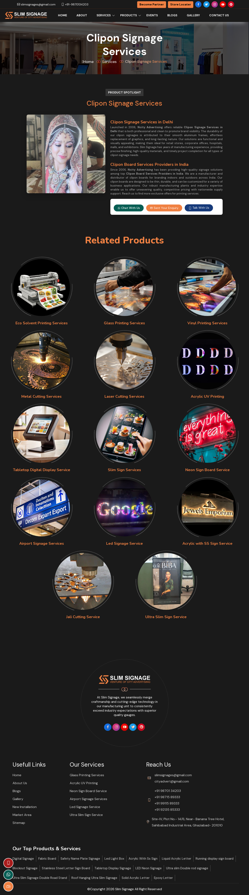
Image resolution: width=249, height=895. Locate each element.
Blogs (172, 15)
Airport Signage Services (88, 799)
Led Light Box (114, 859)
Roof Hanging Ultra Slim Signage (94, 878)
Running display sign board (215, 859)
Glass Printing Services (87, 775)
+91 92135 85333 (167, 809)
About (81, 15)
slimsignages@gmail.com (36, 4)
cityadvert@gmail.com (172, 781)
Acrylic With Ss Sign (143, 859)
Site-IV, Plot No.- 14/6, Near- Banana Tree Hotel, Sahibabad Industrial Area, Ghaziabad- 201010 (188, 822)
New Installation (25, 807)
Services (104, 15)
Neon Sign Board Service (88, 791)
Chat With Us (128, 208)
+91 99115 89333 (167, 803)
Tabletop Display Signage (112, 868)
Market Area (22, 815)
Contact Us (219, 15)
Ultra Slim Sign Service (86, 815)
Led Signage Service (85, 807)
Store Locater (180, 4)
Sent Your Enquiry (164, 208)
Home (62, 15)
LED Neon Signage (148, 868)
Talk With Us (198, 208)
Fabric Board (47, 859)
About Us (20, 783)
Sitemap (19, 823)
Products (128, 15)
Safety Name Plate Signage (80, 859)
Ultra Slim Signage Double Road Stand (40, 878)
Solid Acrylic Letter (136, 878)
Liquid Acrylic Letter (176, 859)
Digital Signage (23, 859)
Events (152, 15)
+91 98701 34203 (168, 791)
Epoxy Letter (163, 878)
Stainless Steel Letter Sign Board (66, 868)
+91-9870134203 (74, 4)
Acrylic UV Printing (84, 783)
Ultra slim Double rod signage (187, 868)
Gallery (193, 15)
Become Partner (151, 4)
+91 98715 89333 (167, 797)
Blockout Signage (25, 868)
